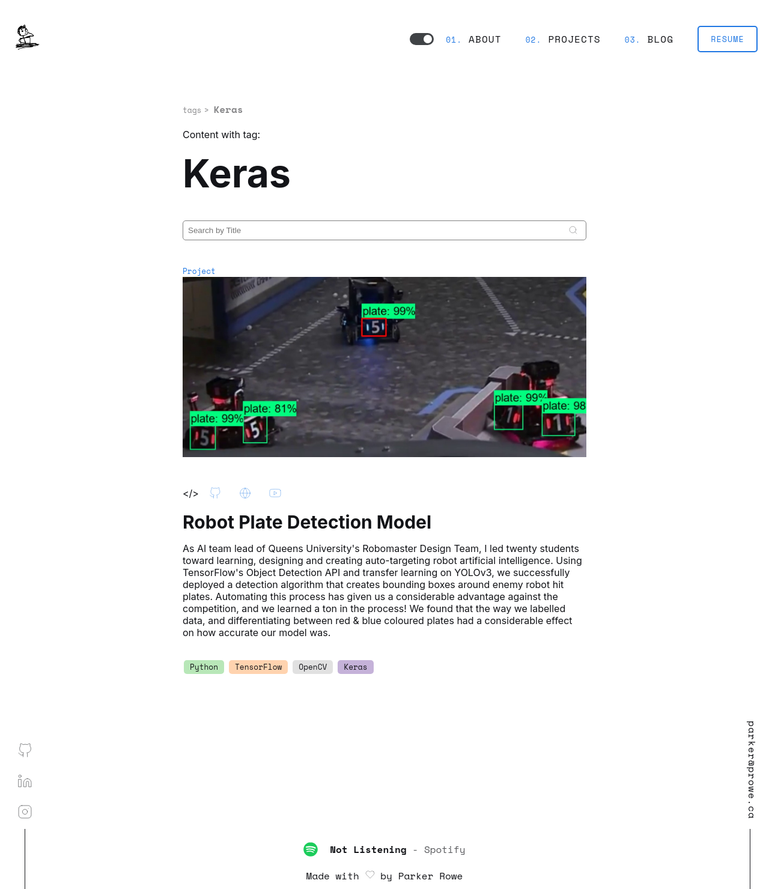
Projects (563, 39)
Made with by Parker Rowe (384, 876)
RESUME (727, 39)
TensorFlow (258, 667)
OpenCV (313, 667)
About (473, 39)
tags (192, 110)
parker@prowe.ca (752, 770)
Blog (649, 39)
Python (204, 667)
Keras (228, 109)
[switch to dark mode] (422, 39)
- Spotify (384, 851)
